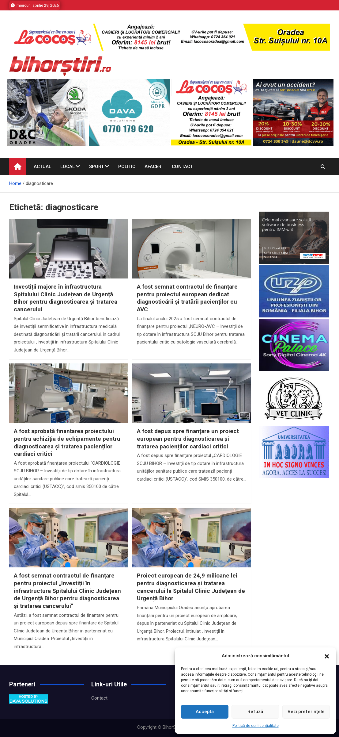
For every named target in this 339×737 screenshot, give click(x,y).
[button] (327, 656)
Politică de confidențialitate (255, 726)
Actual (42, 166)
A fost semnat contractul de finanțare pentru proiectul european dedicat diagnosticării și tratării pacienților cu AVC (187, 298)
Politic (126, 166)
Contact (182, 166)
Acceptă (205, 711)
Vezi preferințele (306, 711)
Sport (96, 166)
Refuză (255, 711)
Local (67, 166)
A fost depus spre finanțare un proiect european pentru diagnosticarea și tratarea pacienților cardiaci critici (188, 439)
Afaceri (154, 166)
